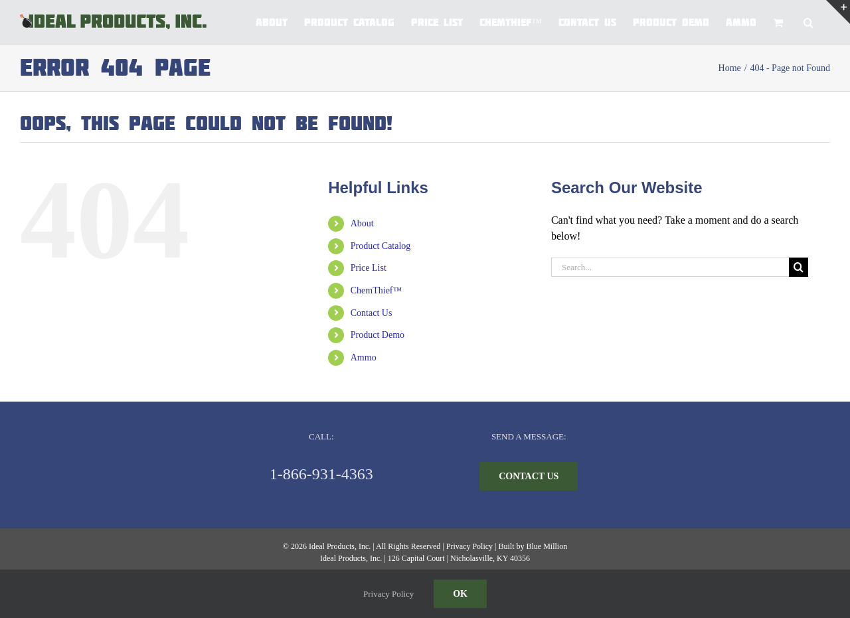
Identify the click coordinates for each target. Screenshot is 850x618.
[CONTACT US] (528, 476)
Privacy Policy (469, 546)
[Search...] (670, 267)
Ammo (364, 357)
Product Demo (377, 335)
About (362, 223)
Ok (460, 594)
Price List (368, 268)
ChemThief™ (376, 290)
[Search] (798, 267)
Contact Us (371, 313)
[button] (808, 21)
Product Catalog (381, 246)
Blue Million (546, 546)
